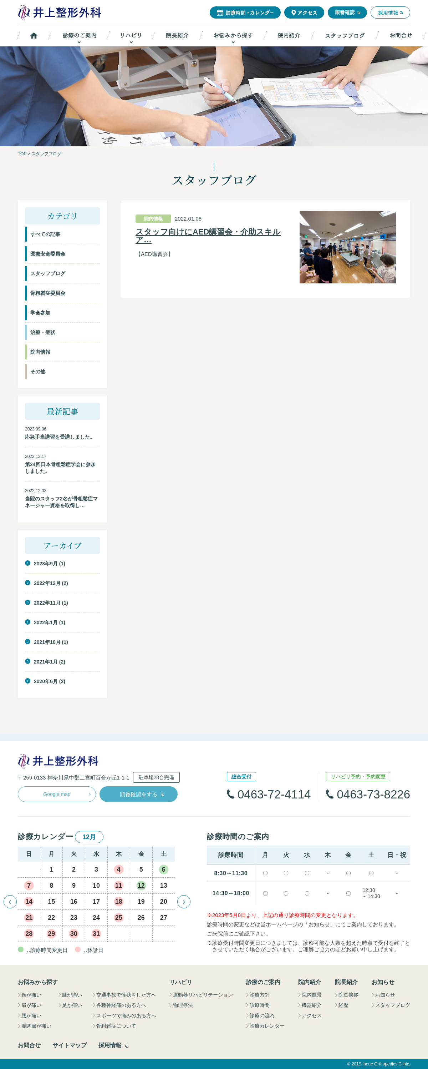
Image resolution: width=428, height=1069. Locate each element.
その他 (37, 371)
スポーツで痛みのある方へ (126, 1015)
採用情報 (109, 1045)
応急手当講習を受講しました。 (60, 437)
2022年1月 (46, 622)
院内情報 (40, 352)
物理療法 (183, 1005)
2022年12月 (47, 583)
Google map (56, 794)
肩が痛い (31, 1005)
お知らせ (385, 994)
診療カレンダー (267, 1025)
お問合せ (29, 1045)
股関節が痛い (36, 1025)
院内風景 (312, 994)
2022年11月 (47, 602)
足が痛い (72, 1005)
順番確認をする (138, 794)
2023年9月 (46, 563)
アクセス (312, 1015)
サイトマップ (69, 1045)
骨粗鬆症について (116, 1025)
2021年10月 (47, 642)
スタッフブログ (47, 273)
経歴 (343, 1005)
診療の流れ (262, 1015)
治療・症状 (42, 332)
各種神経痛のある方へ (121, 1005)
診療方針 (260, 994)
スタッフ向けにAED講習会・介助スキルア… (208, 236)
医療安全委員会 (47, 254)
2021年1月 (46, 661)
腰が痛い (31, 1015)
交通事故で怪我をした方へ (126, 994)
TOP (22, 153)
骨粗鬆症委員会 (47, 293)
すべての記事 (45, 234)
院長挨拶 (348, 994)
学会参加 (40, 313)
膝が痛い (72, 994)
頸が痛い (31, 994)
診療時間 (260, 1005)
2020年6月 (46, 681)
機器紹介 (312, 1005)
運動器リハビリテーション (203, 994)
